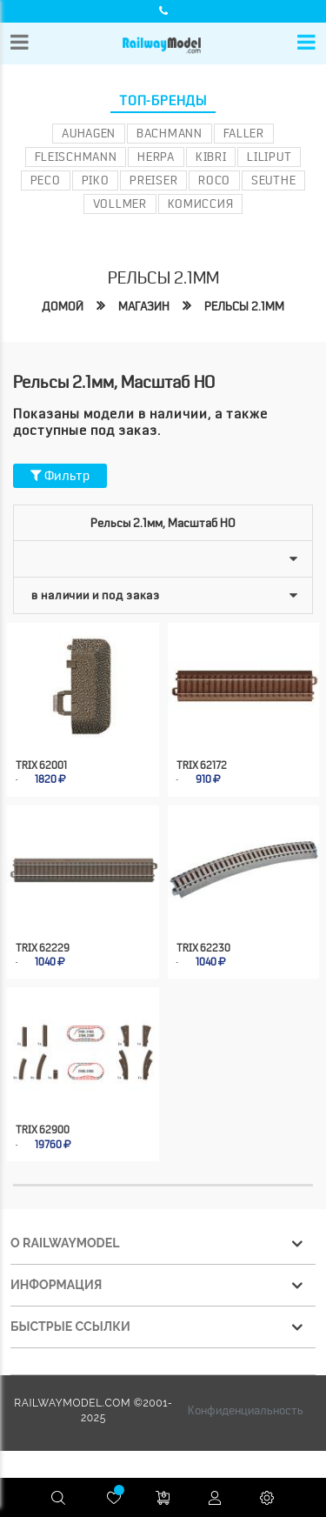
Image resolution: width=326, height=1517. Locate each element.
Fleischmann (76, 157)
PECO (45, 180)
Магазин (144, 306)
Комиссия (201, 204)
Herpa (156, 157)
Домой (62, 306)
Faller (243, 133)
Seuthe (273, 180)
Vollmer (120, 204)
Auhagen (89, 133)
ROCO (214, 180)
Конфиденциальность (245, 1410)
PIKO (96, 180)
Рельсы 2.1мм (244, 306)
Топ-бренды (163, 101)
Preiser (153, 180)
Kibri (211, 157)
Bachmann (169, 133)
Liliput (269, 157)
